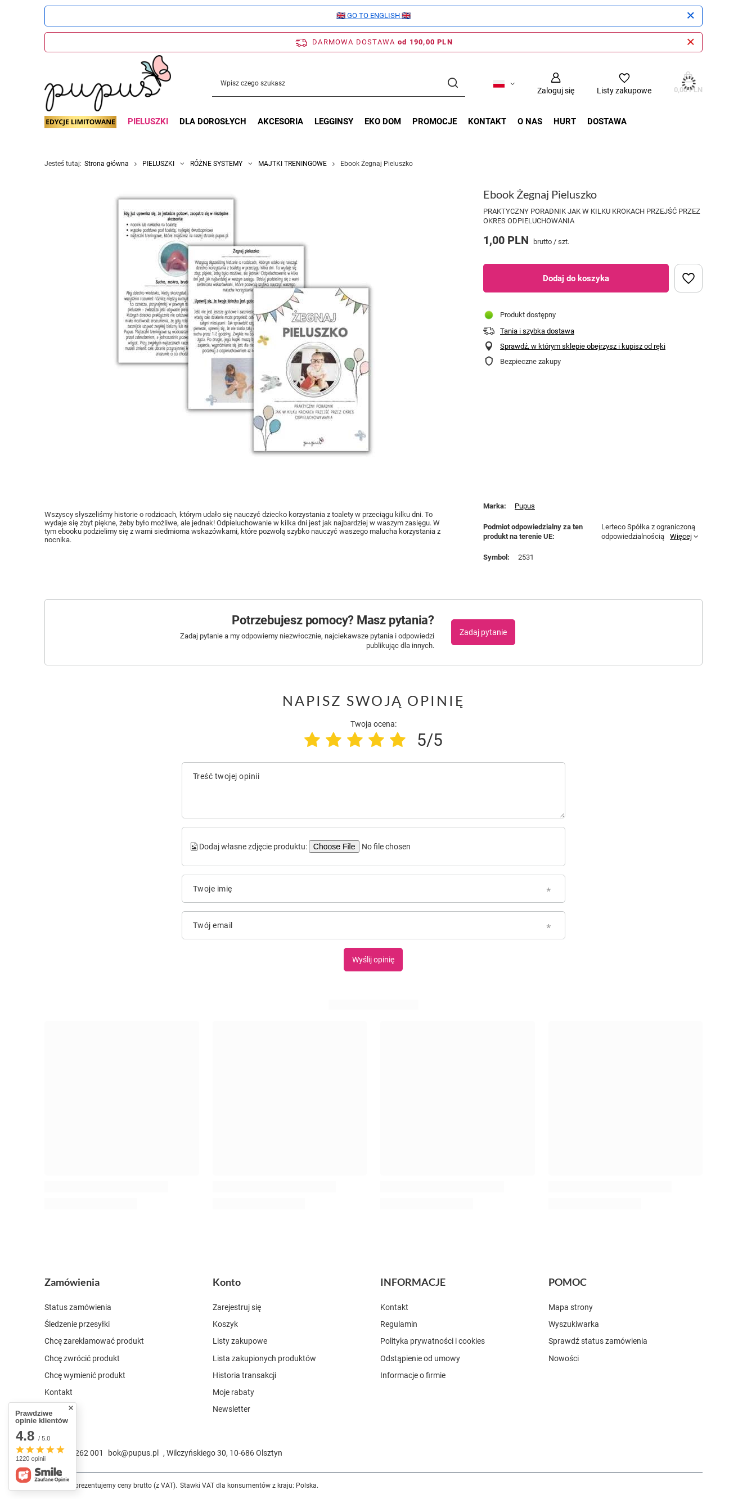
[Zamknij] (690, 16)
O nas (530, 121)
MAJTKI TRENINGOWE (292, 164)
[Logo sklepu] (107, 83)
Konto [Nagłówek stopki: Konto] (227, 1282)
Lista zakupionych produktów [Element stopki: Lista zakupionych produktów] (264, 1358)
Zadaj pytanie (483, 632)
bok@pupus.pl (133, 1452)
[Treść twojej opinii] (373, 790)
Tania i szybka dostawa (537, 331)
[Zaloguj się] (555, 83)
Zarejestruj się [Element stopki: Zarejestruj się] (237, 1307)
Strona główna (106, 164)
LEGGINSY (333, 121)
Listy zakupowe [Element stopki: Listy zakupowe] (240, 1340)
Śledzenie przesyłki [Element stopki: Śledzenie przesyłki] (77, 1324)
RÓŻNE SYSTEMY (216, 164)
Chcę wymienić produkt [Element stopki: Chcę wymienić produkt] (84, 1375)
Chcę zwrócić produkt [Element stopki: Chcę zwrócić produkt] (82, 1358)
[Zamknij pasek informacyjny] (690, 42)
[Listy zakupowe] (624, 83)
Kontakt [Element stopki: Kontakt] (58, 1392)
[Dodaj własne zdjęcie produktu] (385, 846)
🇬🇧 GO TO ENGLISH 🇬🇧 (373, 15)
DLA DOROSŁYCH (212, 121)
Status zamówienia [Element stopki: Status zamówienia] (77, 1307)
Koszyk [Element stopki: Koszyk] (225, 1324)
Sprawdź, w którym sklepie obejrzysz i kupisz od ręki (582, 346)
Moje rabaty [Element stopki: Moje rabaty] (233, 1392)
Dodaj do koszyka (576, 278)
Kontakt (487, 121)
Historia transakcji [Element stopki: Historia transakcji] (244, 1375)
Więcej (681, 536)
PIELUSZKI (148, 121)
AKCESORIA (280, 121)
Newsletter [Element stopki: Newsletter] (231, 1409)
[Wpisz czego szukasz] (338, 83)
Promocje (434, 121)
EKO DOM (382, 121)
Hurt (565, 121)
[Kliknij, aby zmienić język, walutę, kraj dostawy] (504, 83)
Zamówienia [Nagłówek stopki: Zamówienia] (72, 1282)
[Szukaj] (452, 83)
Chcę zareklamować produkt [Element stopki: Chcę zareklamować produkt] (94, 1340)
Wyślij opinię (373, 959)
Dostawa (607, 121)
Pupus (525, 506)
